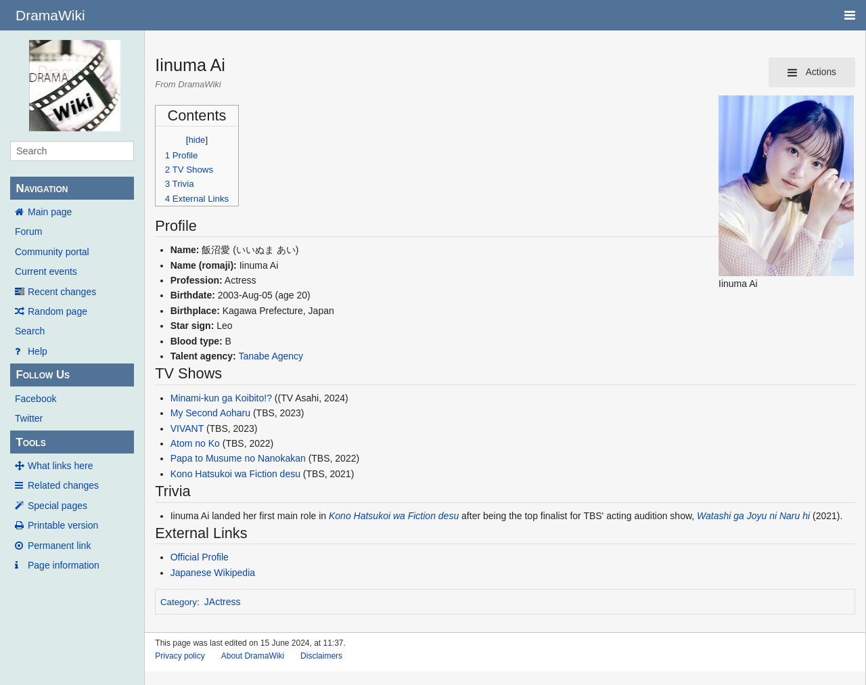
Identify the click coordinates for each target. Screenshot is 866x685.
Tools (30, 442)
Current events (46, 271)
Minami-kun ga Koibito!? (221, 398)
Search (30, 331)
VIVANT (187, 428)
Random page (57, 311)
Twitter (29, 418)
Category (178, 602)
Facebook (35, 398)
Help (37, 351)
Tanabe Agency (270, 356)
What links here (60, 465)
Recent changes (62, 291)
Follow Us (43, 374)
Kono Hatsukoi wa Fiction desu (235, 473)
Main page (50, 211)
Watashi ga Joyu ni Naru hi (753, 515)
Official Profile (199, 557)
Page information (63, 565)
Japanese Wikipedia (212, 572)
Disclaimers (321, 656)
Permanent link (59, 545)
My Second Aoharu (210, 412)
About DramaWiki (252, 656)
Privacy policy (179, 656)
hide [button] (197, 140)
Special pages (57, 505)
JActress (222, 601)
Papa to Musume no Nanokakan (238, 458)
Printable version (63, 525)
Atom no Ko (195, 443)
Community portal (52, 251)
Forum (28, 231)
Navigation (42, 188)
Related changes (63, 485)
